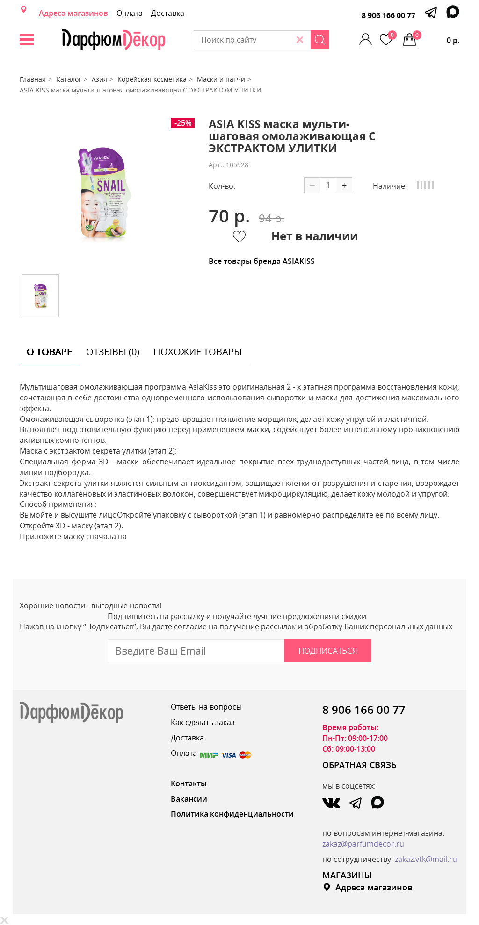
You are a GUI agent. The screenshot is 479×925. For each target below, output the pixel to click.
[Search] (320, 39)
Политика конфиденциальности (232, 814)
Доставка (167, 13)
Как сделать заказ (203, 722)
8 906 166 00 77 (388, 15)
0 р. (436, 37)
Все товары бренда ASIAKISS (262, 261)
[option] (102, 192)
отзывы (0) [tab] (112, 351)
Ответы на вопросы (206, 707)
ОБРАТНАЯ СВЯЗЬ (359, 764)
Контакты (189, 783)
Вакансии (189, 799)
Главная (33, 79)
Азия (99, 79)
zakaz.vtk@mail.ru (426, 859)
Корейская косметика (152, 79)
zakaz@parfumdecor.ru (363, 844)
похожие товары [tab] (197, 351)
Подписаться (327, 650)
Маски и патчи (221, 79)
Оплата (129, 13)
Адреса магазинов (73, 13)
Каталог (68, 79)
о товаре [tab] (49, 351)
